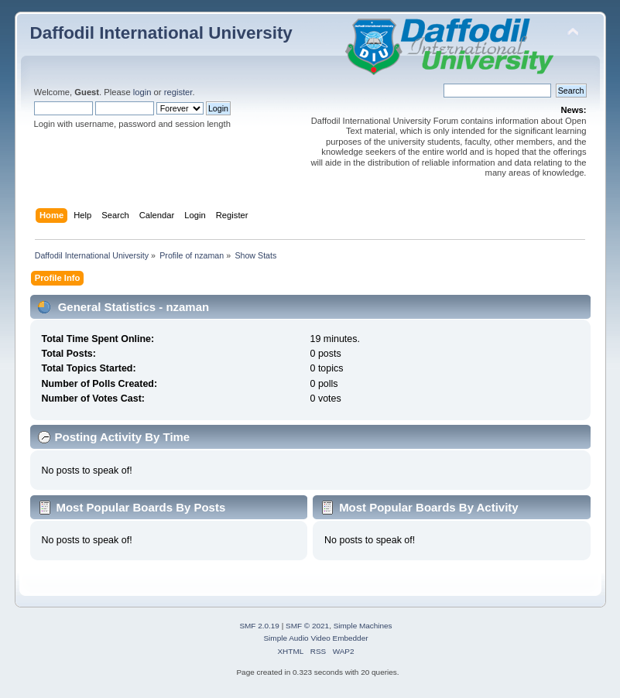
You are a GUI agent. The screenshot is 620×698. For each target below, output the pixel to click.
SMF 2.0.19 (259, 625)
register (178, 92)
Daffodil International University (161, 33)
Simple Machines (363, 625)
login (142, 92)
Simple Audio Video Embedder (315, 638)
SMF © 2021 (307, 625)
